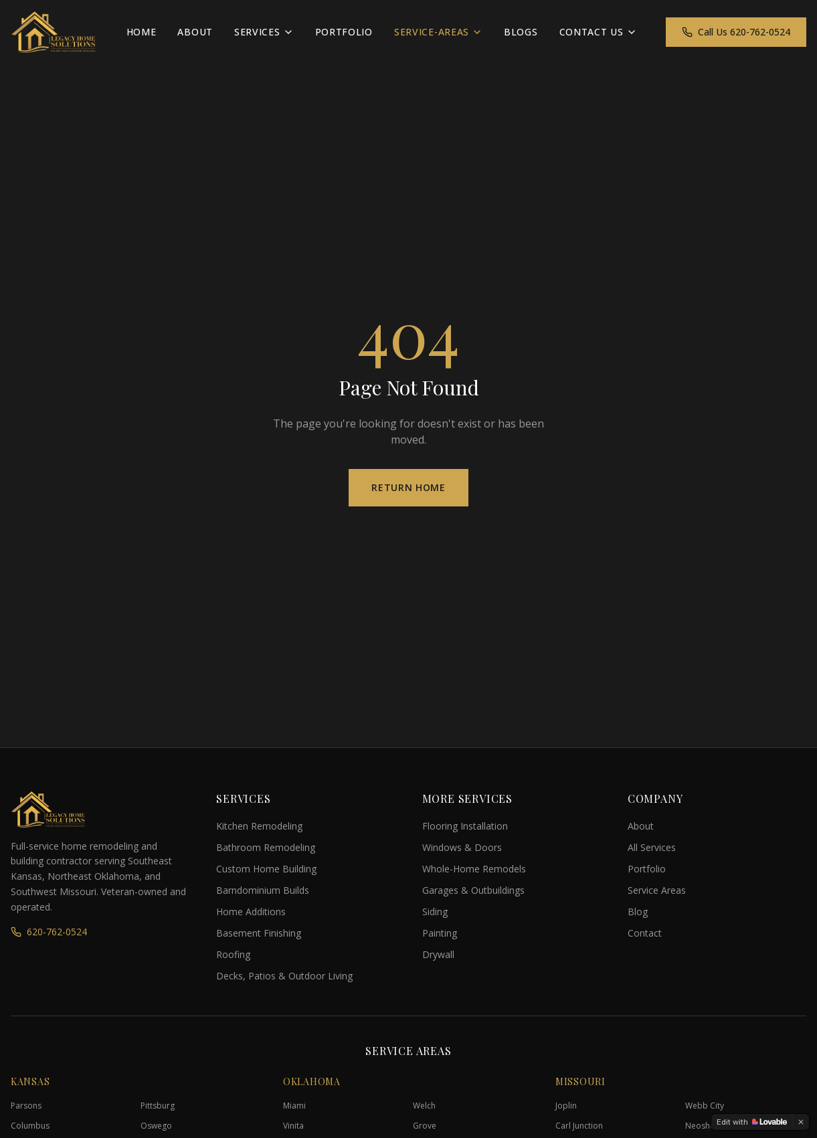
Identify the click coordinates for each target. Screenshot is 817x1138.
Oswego (156, 1125)
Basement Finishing (258, 933)
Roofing (233, 954)
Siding (435, 911)
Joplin (566, 1105)
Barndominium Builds (262, 890)
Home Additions (251, 911)
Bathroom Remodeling (265, 847)
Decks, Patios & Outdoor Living (284, 975)
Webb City (704, 1105)
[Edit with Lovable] (751, 1122)
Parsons (26, 1105)
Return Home (408, 487)
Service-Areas (438, 31)
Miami (294, 1105)
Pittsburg (158, 1105)
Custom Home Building (266, 868)
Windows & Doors (462, 847)
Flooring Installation (465, 826)
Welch (424, 1105)
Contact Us (598, 31)
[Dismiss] (801, 1122)
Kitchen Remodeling (259, 826)
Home (141, 31)
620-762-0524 (49, 931)
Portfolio (344, 31)
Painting (439, 933)
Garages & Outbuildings (473, 890)
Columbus (30, 1125)
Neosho (700, 1125)
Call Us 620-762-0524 (736, 31)
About (195, 31)
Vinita (293, 1125)
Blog (638, 911)
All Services (652, 847)
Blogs (521, 31)
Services (264, 31)
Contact (645, 933)
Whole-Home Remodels (474, 868)
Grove (424, 1125)
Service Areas (657, 890)
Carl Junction (579, 1125)
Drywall (438, 954)
